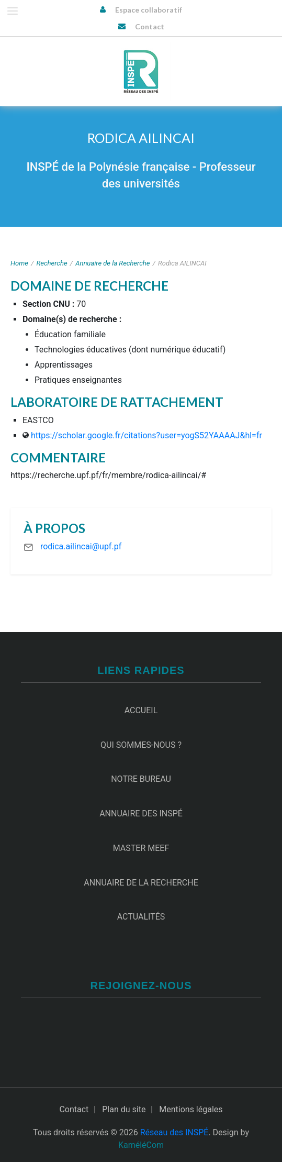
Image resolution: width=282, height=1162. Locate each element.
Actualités (141, 917)
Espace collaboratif (148, 9)
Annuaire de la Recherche (112, 263)
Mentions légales (190, 1109)
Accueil (141, 710)
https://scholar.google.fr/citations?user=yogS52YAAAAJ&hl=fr (146, 435)
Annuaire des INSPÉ (141, 813)
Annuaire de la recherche (141, 883)
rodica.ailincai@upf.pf (80, 546)
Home (19, 263)
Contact (149, 26)
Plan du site (123, 1109)
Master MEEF (141, 848)
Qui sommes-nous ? (141, 745)
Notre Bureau (141, 779)
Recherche (52, 263)
